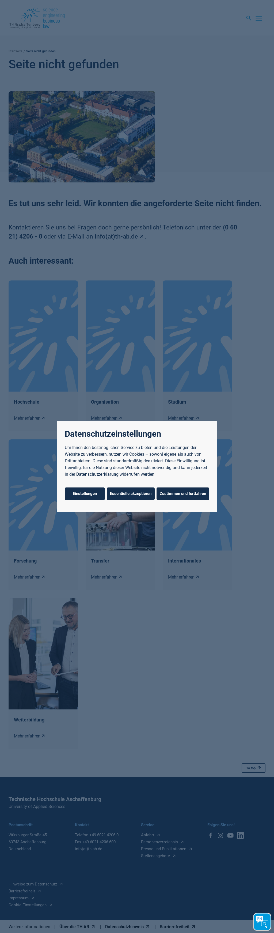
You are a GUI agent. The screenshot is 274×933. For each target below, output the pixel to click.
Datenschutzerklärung (97, 474)
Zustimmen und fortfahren (183, 493)
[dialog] (137, 466)
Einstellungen (85, 493)
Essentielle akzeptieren (130, 493)
